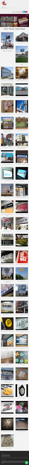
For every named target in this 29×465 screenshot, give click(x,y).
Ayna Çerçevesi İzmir (21, 398)
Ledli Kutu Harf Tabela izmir (22, 264)
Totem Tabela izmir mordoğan (7, 281)
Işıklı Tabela (7, 180)
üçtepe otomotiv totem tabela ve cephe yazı (7, 51)
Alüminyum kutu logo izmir (7, 331)
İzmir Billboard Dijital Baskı (7, 80)
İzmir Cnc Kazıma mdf (7, 448)
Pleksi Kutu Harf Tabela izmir (7, 264)
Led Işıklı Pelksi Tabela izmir (22, 164)
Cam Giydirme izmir (7, 97)
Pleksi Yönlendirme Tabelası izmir (22, 348)
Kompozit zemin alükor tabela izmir (7, 382)
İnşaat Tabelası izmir (21, 297)
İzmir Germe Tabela (7, 147)
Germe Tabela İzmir (21, 130)
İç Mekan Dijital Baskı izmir (22, 80)
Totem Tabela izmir (21, 281)
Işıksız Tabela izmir (7, 231)
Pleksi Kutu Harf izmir (7, 297)
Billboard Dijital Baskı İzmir (22, 97)
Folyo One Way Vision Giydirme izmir (7, 131)
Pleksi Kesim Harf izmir (22, 231)
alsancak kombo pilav (21, 43)
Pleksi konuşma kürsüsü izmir (7, 365)
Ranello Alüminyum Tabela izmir (22, 215)
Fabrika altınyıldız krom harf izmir (7, 348)
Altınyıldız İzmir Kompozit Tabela (7, 215)
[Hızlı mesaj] (26, 462)
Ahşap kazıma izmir (21, 431)
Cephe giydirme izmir (21, 114)
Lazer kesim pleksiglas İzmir (22, 414)
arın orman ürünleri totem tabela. (22, 64)
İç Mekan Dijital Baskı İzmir (7, 114)
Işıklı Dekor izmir (7, 314)
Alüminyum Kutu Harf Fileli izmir (22, 315)
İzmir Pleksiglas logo (7, 414)
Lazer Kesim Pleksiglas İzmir (7, 398)
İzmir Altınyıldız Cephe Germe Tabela (22, 148)
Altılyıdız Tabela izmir (7, 247)
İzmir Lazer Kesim (22, 381)
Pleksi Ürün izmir (22, 364)
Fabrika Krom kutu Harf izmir (22, 332)
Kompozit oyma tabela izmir (21, 197)
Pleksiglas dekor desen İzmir (7, 431)
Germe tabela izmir (7, 164)
